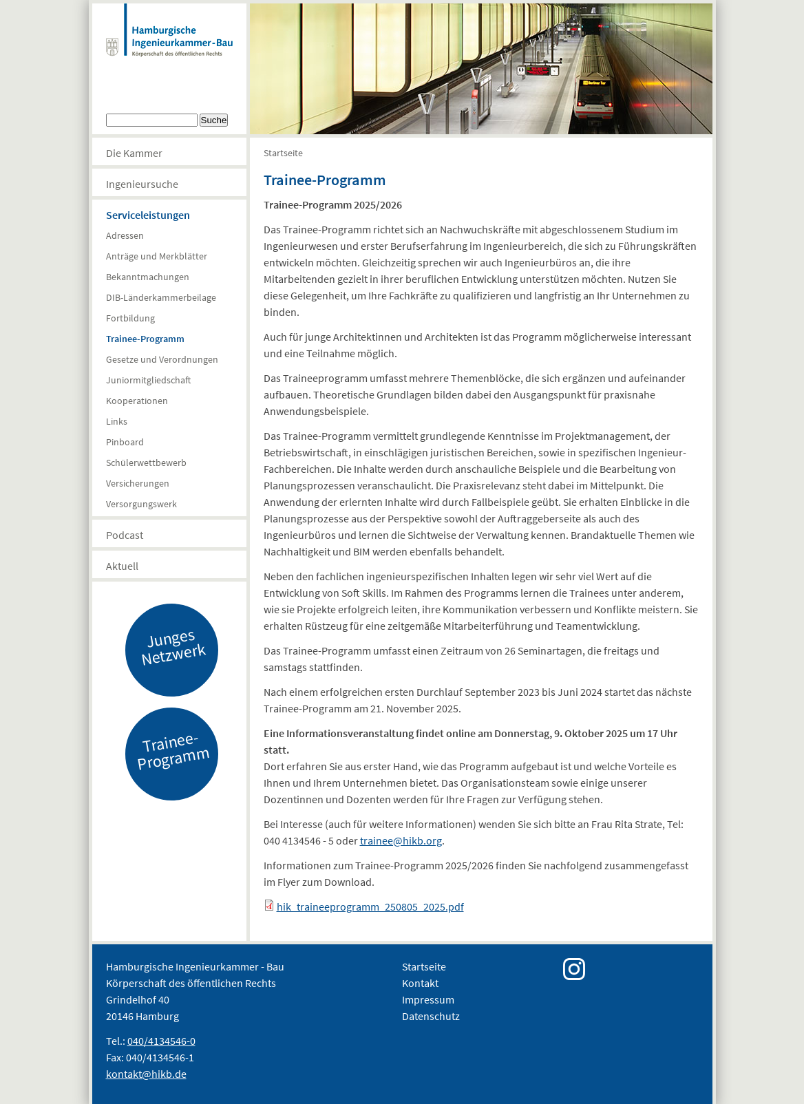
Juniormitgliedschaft (148, 380)
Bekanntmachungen (147, 276)
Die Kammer (134, 153)
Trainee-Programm (145, 338)
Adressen (125, 235)
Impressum (428, 999)
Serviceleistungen (148, 215)
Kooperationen (137, 400)
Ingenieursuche (142, 184)
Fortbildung (130, 318)
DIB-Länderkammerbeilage (161, 297)
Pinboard (125, 442)
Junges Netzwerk (173, 646)
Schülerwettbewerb (146, 462)
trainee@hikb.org (401, 840)
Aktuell (122, 566)
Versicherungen (137, 483)
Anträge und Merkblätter (156, 256)
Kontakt (420, 983)
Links (116, 421)
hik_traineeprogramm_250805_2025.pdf (370, 906)
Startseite (283, 153)
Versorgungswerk (141, 504)
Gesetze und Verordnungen (162, 359)
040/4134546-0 (161, 1041)
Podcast (124, 535)
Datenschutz (431, 1016)
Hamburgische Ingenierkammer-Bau (169, 44)
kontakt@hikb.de (146, 1074)
